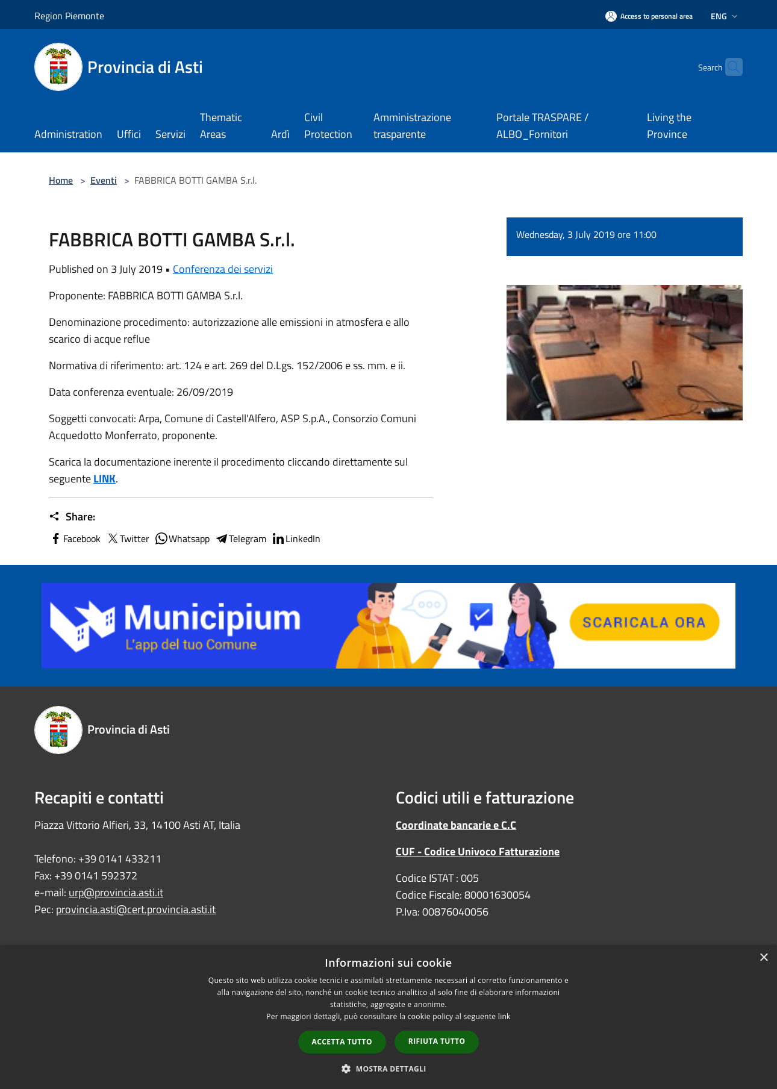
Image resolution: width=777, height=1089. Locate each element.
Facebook (75, 538)
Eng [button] (725, 16)
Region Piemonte (69, 15)
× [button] (763, 958)
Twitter (127, 538)
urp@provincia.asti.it (116, 892)
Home (61, 180)
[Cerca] (728, 66)
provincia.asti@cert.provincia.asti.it (136, 909)
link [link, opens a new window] (504, 1016)
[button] (388, 1068)
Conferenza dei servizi (223, 269)
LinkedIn (295, 538)
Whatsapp (182, 538)
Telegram (240, 538)
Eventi (103, 180)
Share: (72, 516)
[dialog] (388, 1017)
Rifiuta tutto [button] (437, 1041)
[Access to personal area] (649, 16)
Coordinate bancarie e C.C (456, 825)
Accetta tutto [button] (342, 1042)
